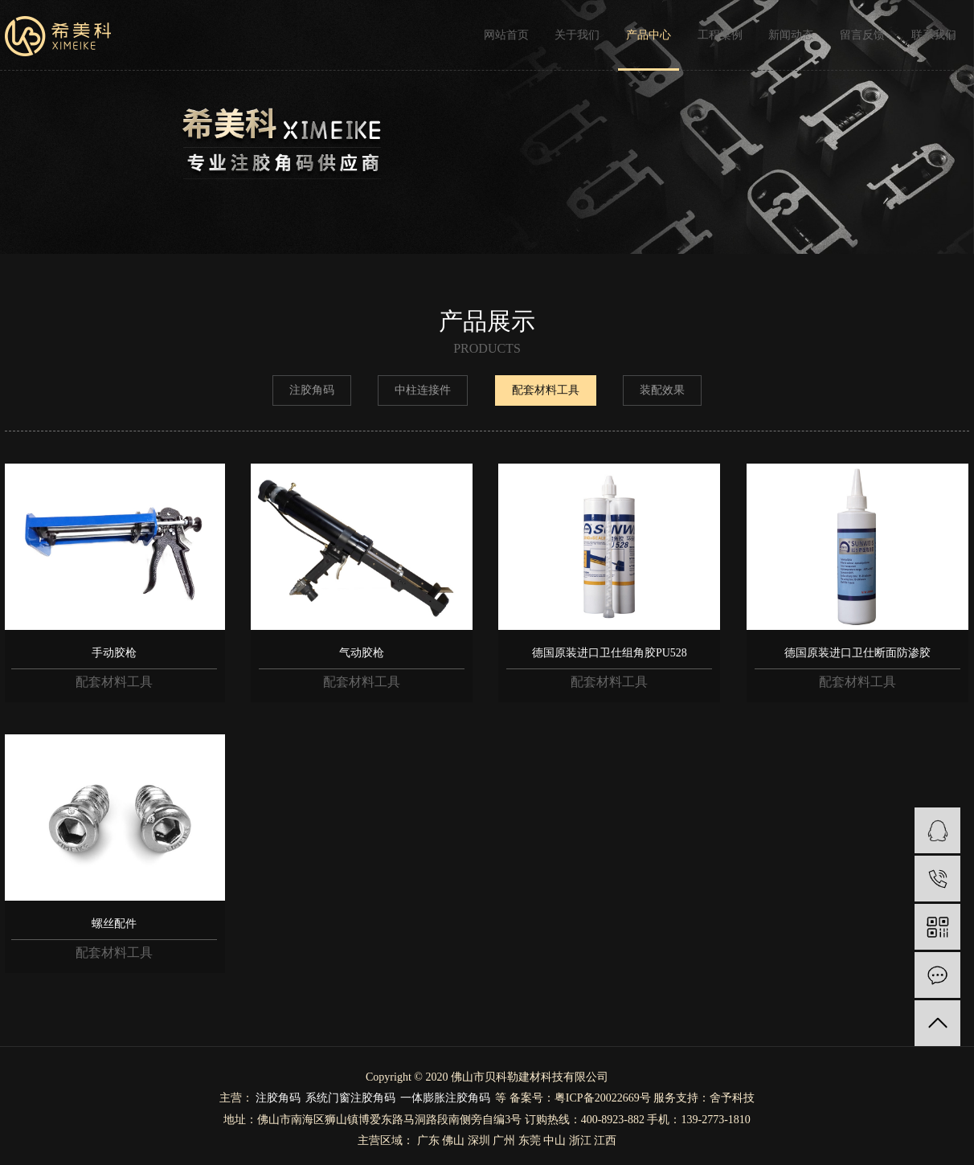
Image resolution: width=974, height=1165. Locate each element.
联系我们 (933, 35)
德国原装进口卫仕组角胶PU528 (609, 653)
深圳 (479, 1140)
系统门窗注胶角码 (350, 1098)
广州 (504, 1140)
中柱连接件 (423, 390)
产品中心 (648, 35)
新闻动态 (790, 35)
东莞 (529, 1140)
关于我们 (577, 35)
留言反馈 (862, 35)
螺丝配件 (114, 924)
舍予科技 (732, 1098)
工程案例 (720, 35)
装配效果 (662, 390)
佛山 (453, 1140)
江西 (605, 1140)
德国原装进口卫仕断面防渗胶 (857, 653)
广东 (428, 1140)
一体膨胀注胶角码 (445, 1098)
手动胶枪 (114, 653)
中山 (554, 1140)
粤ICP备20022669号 (603, 1098)
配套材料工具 (545, 390)
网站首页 (506, 35)
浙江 (580, 1140)
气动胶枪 (361, 653)
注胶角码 (311, 390)
